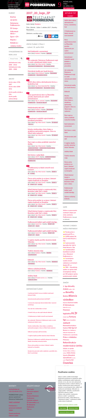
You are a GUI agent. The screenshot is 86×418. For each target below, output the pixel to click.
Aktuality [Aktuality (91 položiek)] (71, 286)
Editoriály (31, 264)
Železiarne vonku (49, 88)
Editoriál (67, 91)
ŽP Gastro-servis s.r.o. (41, 278)
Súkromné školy (14, 32)
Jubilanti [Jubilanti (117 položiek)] (66, 323)
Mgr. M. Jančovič (39, 101)
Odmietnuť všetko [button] (73, 408)
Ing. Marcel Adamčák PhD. (42, 86)
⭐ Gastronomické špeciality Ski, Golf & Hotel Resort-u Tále (69, 245)
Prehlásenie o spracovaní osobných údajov (15, 408)
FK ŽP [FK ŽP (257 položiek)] (74, 313)
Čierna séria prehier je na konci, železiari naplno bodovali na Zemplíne (69, 166)
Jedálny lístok (68, 151)
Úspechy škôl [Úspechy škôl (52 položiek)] (69, 360)
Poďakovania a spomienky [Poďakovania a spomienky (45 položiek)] (70, 335)
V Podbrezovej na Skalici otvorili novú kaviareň (40, 316)
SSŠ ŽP (37, 157)
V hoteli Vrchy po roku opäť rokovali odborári (40, 312)
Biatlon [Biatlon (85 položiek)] (65, 296)
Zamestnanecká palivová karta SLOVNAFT (39, 299)
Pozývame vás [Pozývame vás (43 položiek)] (71, 332)
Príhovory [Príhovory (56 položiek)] (66, 340)
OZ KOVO (13, 20)
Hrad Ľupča (30, 389)
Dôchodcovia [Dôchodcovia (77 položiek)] (69, 305)
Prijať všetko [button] (63, 408)
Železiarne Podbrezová (15, 24)
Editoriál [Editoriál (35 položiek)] (65, 307)
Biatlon (13, 17)
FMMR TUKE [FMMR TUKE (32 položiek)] (66, 317)
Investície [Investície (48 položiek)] (73, 320)
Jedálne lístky (16, 46)
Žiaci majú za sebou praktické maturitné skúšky (69, 117)
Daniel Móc (38, 224)
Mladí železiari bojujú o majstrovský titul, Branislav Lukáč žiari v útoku (69, 179)
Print (40, 36)
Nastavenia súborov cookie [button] (66, 412)
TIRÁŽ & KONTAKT (14, 402)
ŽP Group (14, 28)
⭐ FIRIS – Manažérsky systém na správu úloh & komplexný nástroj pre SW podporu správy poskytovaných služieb (70, 271)
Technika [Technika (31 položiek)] (65, 351)
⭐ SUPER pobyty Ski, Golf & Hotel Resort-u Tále (70, 238)
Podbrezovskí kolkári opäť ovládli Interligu (69, 190)
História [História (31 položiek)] (68, 320)
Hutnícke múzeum (32, 400)
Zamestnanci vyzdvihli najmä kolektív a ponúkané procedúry (69, 61)
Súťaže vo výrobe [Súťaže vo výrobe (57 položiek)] (68, 348)
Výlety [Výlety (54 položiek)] (69, 353)
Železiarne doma (49, 66)
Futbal (32, 173)
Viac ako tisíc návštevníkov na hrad (37, 308)
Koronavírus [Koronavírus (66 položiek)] (67, 325)
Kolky (37, 226)
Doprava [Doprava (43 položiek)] (65, 302)
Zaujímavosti (32, 246)
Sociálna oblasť (42, 102)
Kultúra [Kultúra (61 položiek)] (73, 326)
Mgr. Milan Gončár (40, 64)
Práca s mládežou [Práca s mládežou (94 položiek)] (70, 337)
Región (13, 40)
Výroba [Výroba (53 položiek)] (73, 353)
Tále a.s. (30, 124)
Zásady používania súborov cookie (68, 404)
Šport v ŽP (14, 37)
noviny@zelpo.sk (14, 389)
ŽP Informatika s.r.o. (33, 402)
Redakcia (14, 43)
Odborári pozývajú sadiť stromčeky (37, 332)
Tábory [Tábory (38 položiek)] (69, 351)
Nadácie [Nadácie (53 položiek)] (65, 328)
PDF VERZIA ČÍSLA (68, 8)
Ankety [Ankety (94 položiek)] (65, 289)
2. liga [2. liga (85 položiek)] (65, 286)
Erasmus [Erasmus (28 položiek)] (69, 307)
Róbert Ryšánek (39, 73)
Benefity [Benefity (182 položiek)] (70, 292)
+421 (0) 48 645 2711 (15, 391)
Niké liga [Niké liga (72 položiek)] (71, 328)
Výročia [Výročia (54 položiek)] (65, 355)
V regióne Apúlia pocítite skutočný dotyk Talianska (41, 335)
